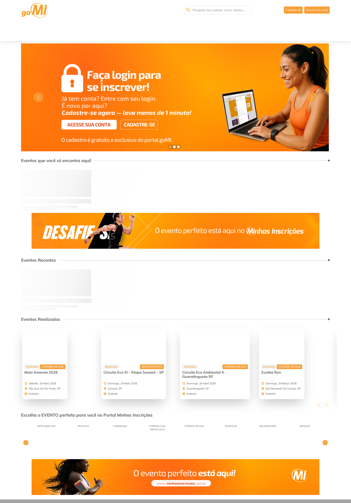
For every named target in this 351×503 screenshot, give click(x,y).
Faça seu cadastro (171, 486)
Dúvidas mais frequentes (70, 486)
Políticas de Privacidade (136, 486)
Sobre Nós (41, 486)
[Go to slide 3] (178, 125)
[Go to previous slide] (38, 76)
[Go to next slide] (311, 76)
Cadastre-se (288, 10)
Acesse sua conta (315, 10)
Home (25, 486)
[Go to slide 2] (174, 125)
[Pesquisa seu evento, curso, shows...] (218, 10)
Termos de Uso (103, 486)
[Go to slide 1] (170, 125)
